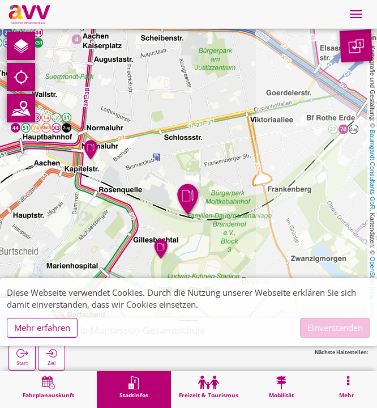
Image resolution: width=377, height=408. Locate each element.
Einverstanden (335, 327)
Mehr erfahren (42, 327)
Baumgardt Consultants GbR (372, 170)
